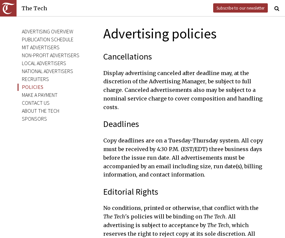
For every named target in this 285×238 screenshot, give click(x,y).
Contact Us (36, 102)
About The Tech (40, 110)
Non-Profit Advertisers (50, 55)
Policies (32, 87)
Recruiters (35, 79)
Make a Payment (40, 95)
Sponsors (34, 118)
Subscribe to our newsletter (240, 8)
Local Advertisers (44, 63)
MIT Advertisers (41, 47)
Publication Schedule (47, 39)
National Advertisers (47, 71)
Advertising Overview (47, 31)
